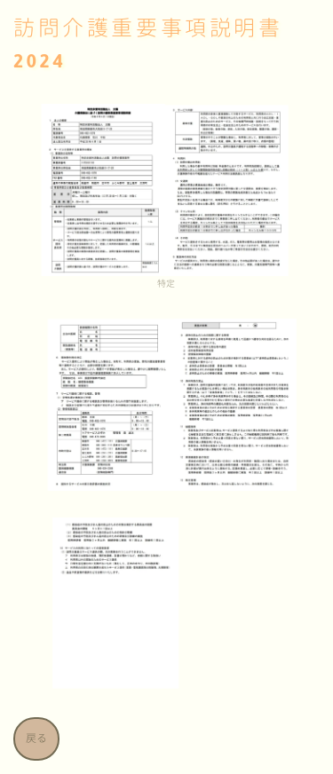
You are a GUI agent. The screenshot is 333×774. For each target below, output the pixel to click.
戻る (36, 739)
